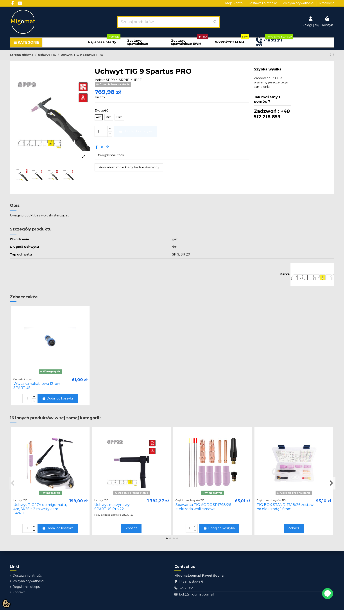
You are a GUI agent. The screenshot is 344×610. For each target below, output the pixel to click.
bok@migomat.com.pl (196, 594)
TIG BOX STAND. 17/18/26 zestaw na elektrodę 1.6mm (285, 507)
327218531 (187, 588)
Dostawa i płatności (263, 3)
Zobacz (131, 528)
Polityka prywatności (299, 3)
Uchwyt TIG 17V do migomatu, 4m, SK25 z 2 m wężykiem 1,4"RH (40, 509)
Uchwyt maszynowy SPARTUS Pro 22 (112, 507)
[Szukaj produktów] (215, 22)
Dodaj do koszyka (58, 398)
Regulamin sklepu (26, 587)
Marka (285, 274)
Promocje (326, 3)
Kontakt (19, 592)
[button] (102, 42)
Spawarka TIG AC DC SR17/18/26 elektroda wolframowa (203, 507)
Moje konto (234, 3)
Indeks (100, 80)
